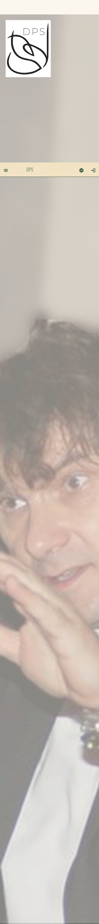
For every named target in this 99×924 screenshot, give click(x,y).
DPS (29, 7)
